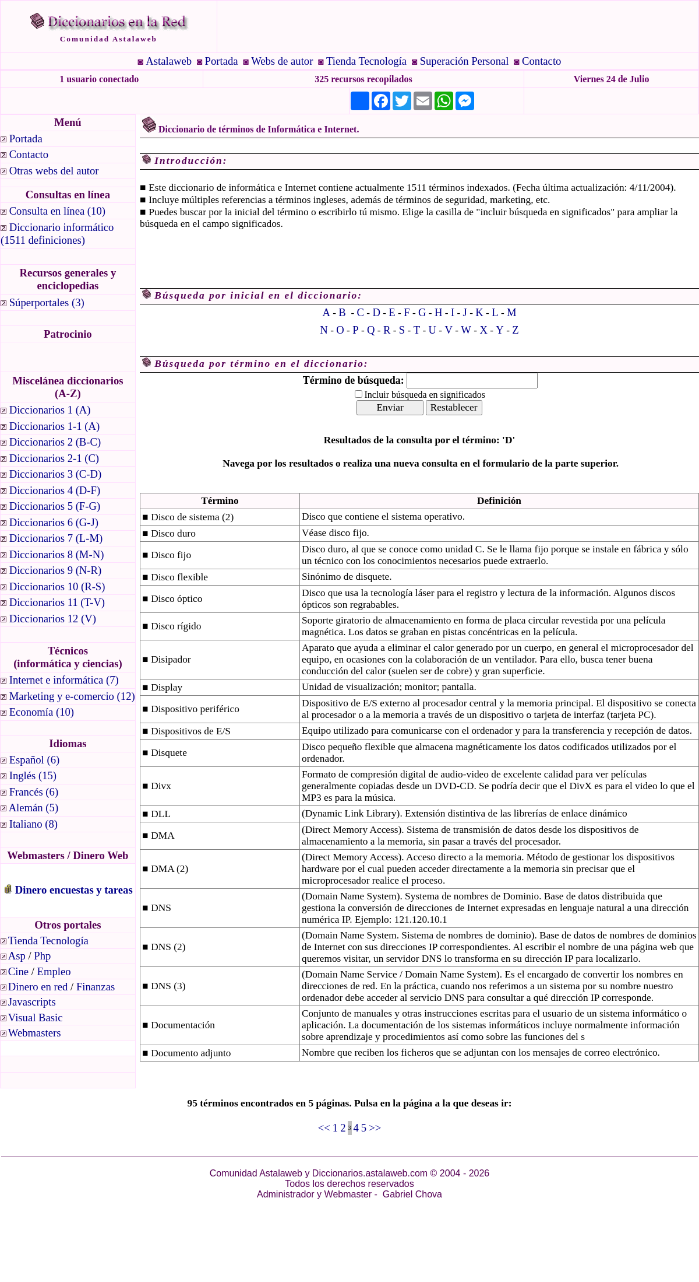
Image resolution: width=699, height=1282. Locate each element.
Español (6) (34, 760)
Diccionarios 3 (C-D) (55, 474)
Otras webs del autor (54, 170)
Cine (18, 971)
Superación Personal (464, 61)
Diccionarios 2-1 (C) (54, 458)
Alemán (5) (33, 807)
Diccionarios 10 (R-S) (57, 586)
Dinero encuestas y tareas (74, 890)
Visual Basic (35, 1017)
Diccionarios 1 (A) (50, 410)
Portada (221, 61)
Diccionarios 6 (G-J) (53, 522)
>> (375, 1128)
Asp (17, 956)
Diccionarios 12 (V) (52, 618)
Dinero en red (38, 986)
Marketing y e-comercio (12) (72, 696)
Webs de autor (282, 61)
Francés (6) (33, 792)
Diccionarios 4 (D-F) (54, 490)
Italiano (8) (33, 824)
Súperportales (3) (46, 302)
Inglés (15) (33, 775)
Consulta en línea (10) (57, 211)
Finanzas (95, 986)
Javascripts (32, 1002)
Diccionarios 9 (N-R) (55, 570)
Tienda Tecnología (366, 61)
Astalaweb (169, 61)
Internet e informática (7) (64, 680)
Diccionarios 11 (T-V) (57, 602)
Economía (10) (41, 712)
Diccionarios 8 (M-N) (56, 554)
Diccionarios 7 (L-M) (56, 538)
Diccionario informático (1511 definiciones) (58, 233)
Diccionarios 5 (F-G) (54, 506)
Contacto (541, 61)
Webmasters (34, 1033)
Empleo (54, 971)
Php (42, 956)
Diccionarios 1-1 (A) (54, 426)
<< (324, 1128)
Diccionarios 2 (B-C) (55, 442)
